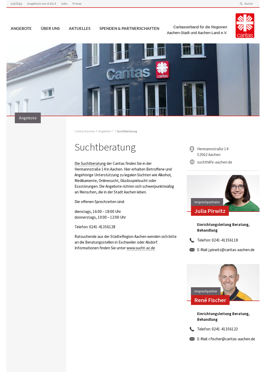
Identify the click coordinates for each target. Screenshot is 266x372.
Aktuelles (79, 28)
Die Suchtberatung (90, 163)
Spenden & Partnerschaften (129, 28)
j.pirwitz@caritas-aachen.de (232, 249)
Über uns (50, 28)
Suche (248, 3)
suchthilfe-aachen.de (214, 162)
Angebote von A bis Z (41, 3)
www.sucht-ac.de (141, 247)
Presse (77, 3)
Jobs (64, 3)
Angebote (21, 28)
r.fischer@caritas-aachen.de (232, 338)
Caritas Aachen (85, 131)
